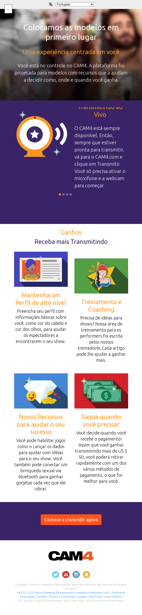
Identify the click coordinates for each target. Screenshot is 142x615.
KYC (108, 592)
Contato (81, 596)
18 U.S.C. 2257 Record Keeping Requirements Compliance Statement (60, 592)
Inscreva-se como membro (105, 596)
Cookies (42, 596)
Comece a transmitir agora (71, 519)
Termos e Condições (61, 596)
